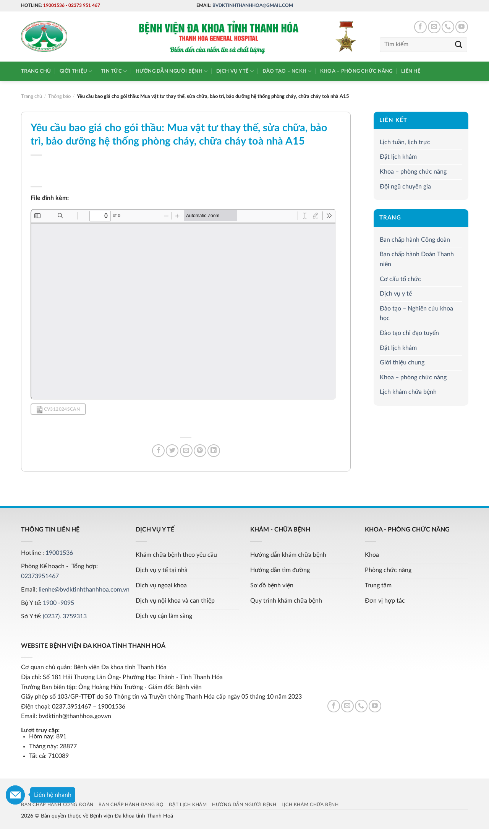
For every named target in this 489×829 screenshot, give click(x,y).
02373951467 (40, 576)
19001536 (54, 5)
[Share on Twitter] (172, 450)
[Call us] (448, 27)
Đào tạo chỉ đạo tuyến (409, 333)
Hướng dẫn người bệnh (172, 71)
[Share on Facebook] (158, 450)
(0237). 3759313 (65, 616)
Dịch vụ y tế (235, 71)
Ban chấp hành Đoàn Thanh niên (417, 260)
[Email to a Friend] (186, 450)
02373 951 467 (84, 5)
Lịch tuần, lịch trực (405, 142)
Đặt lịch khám (398, 157)
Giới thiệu (76, 71)
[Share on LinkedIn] (213, 450)
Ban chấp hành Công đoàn (415, 240)
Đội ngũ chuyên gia (405, 187)
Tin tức (114, 71)
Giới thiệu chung (402, 362)
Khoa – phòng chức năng (356, 71)
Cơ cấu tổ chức (400, 279)
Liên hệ (410, 71)
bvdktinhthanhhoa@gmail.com (252, 5)
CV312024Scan (58, 409)
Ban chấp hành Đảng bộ (131, 804)
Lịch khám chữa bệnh (408, 392)
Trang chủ (36, 71)
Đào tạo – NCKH (287, 71)
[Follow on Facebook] (420, 27)
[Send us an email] (434, 27)
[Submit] (458, 44)
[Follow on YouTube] (461, 27)
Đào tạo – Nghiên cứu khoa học (416, 314)
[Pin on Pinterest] (200, 450)
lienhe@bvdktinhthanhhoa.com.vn (84, 590)
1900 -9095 (58, 603)
